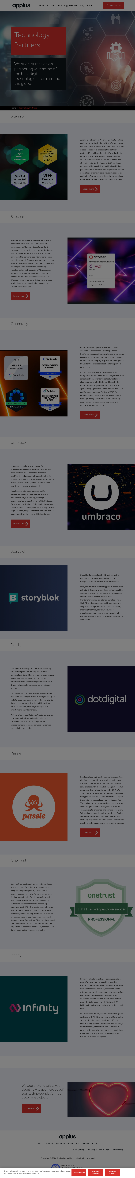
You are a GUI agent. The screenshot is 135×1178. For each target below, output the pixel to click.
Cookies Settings (79, 1172)
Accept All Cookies (112, 1172)
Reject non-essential (96, 1172)
